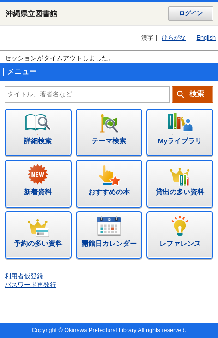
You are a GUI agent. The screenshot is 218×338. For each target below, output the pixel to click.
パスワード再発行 (30, 284)
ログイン (191, 13)
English (206, 38)
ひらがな (174, 38)
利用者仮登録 (24, 276)
